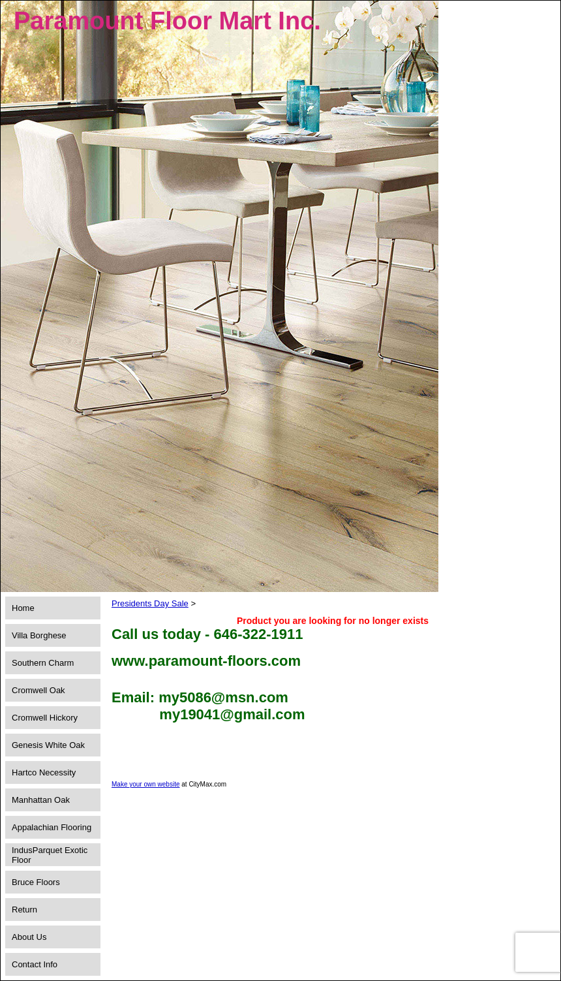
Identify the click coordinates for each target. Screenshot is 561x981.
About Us (29, 937)
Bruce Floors (36, 882)
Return (24, 909)
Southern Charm (43, 663)
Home (23, 608)
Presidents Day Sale (150, 603)
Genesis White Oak (48, 745)
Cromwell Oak (38, 690)
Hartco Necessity (44, 772)
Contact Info (34, 964)
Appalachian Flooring (51, 827)
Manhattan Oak (41, 800)
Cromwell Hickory (45, 718)
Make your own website (146, 784)
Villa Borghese (39, 635)
